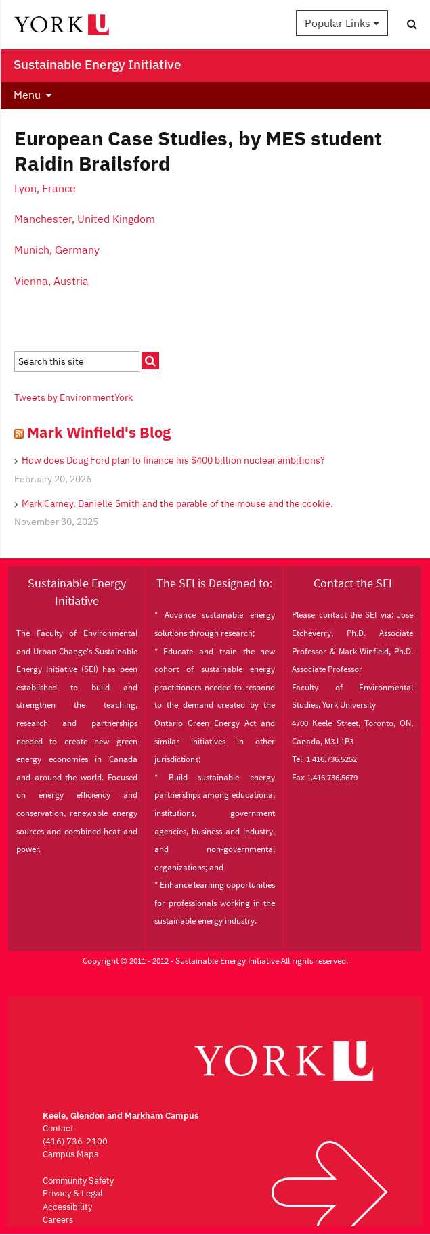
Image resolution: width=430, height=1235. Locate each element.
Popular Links (342, 23)
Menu (27, 95)
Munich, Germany (58, 249)
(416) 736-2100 (75, 1141)
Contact (58, 1128)
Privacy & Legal (73, 1193)
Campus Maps (70, 1154)
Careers (58, 1220)
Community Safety (78, 1180)
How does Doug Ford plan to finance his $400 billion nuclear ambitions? (173, 460)
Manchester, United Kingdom (84, 218)
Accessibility (67, 1207)
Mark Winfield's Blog (99, 432)
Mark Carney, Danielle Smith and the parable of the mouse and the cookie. (177, 503)
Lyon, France (45, 188)
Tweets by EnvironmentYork (73, 397)
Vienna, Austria (51, 281)
